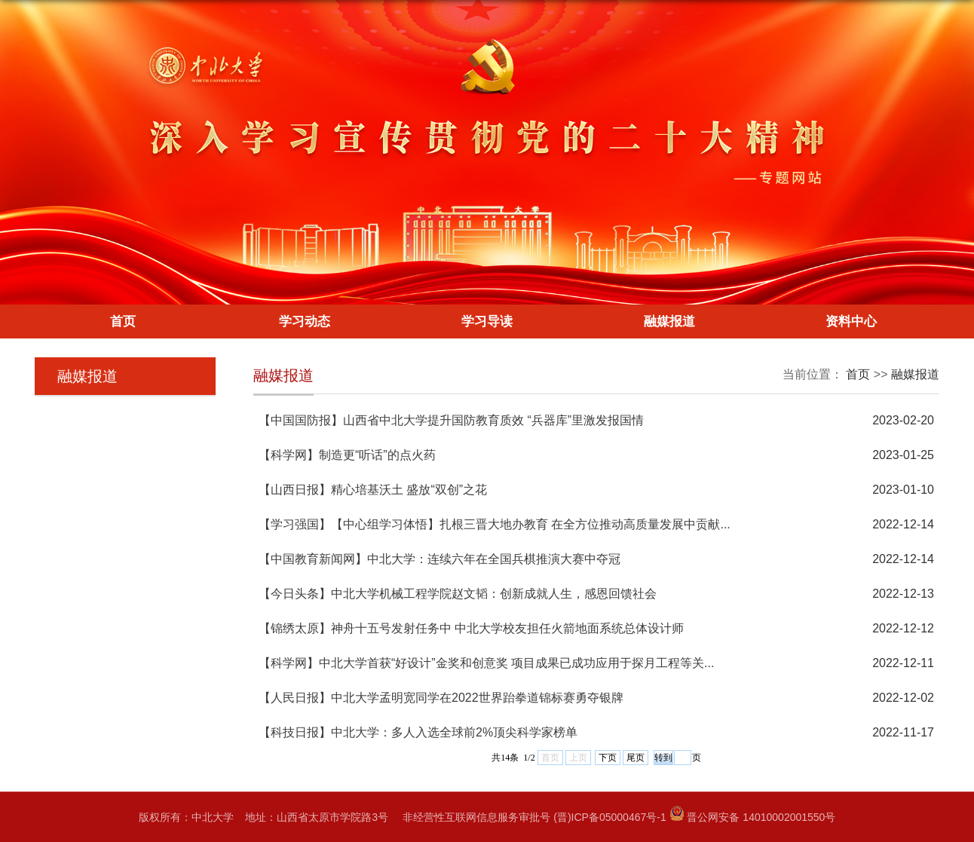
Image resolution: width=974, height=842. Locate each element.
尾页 (635, 757)
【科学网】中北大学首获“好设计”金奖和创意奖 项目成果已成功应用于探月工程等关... (486, 663)
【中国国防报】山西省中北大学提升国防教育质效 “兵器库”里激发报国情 (451, 420)
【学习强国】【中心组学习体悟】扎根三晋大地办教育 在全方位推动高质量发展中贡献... (494, 524)
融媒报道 (669, 321)
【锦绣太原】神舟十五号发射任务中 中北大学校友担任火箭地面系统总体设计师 (471, 628)
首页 (123, 321)
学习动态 (304, 321)
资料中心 (851, 321)
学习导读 (487, 321)
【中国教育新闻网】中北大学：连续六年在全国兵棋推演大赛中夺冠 (439, 559)
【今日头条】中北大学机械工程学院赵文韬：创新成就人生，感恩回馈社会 (458, 593)
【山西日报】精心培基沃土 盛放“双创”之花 (373, 489)
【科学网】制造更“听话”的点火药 (347, 455)
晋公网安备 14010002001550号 (761, 817)
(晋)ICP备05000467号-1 (609, 817)
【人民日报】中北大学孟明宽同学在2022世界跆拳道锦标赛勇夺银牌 (441, 697)
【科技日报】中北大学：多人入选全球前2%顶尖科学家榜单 (418, 732)
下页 (608, 757)
